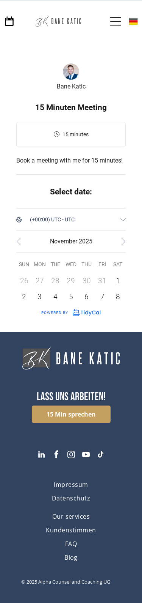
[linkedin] (41, 455)
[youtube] (86, 455)
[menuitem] (71, 484)
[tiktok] (100, 455)
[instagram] (71, 455)
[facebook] (56, 455)
